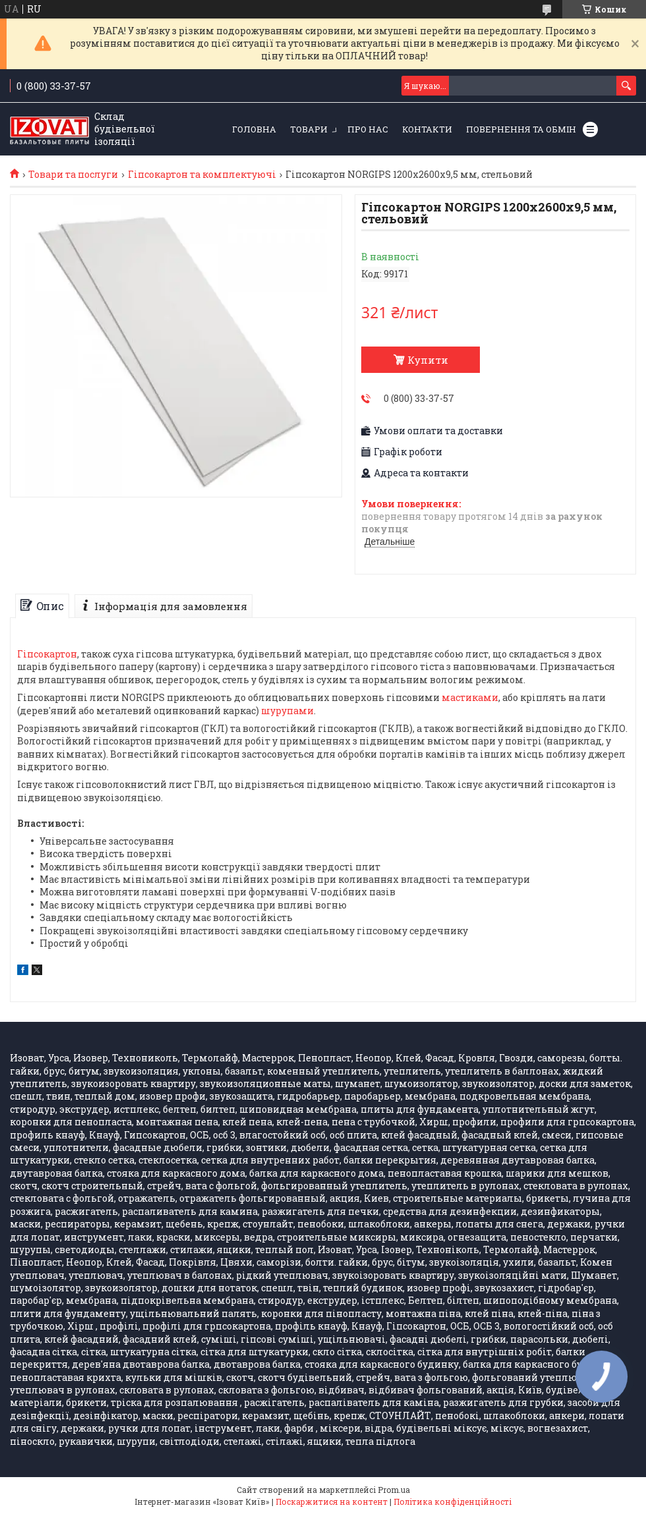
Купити (427, 359)
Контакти (427, 129)
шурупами (287, 710)
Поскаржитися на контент (332, 1501)
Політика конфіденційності (453, 1501)
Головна (254, 129)
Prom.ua (394, 1489)
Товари (309, 129)
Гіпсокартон (47, 654)
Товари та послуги (73, 175)
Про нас (367, 129)
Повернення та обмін (521, 129)
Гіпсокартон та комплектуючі (202, 175)
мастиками (470, 697)
